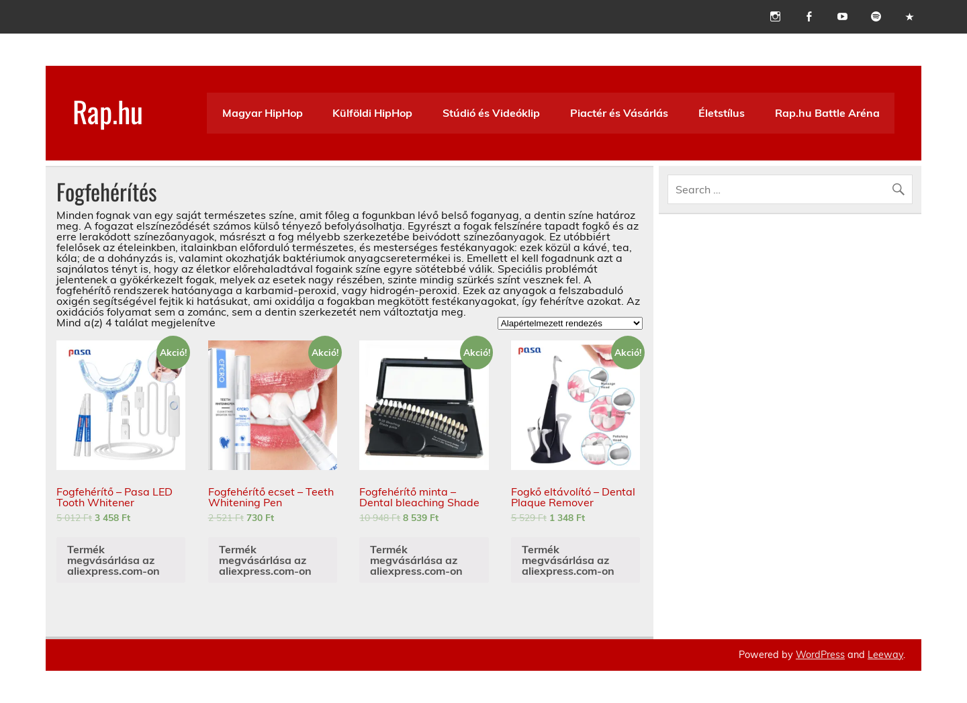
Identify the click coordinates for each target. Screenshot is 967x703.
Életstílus (721, 113)
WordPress (820, 655)
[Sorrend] (570, 323)
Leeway (885, 655)
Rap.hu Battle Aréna (827, 113)
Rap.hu (108, 110)
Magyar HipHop (262, 113)
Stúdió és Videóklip (491, 113)
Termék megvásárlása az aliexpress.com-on (113, 560)
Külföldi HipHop (372, 113)
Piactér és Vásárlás (619, 113)
